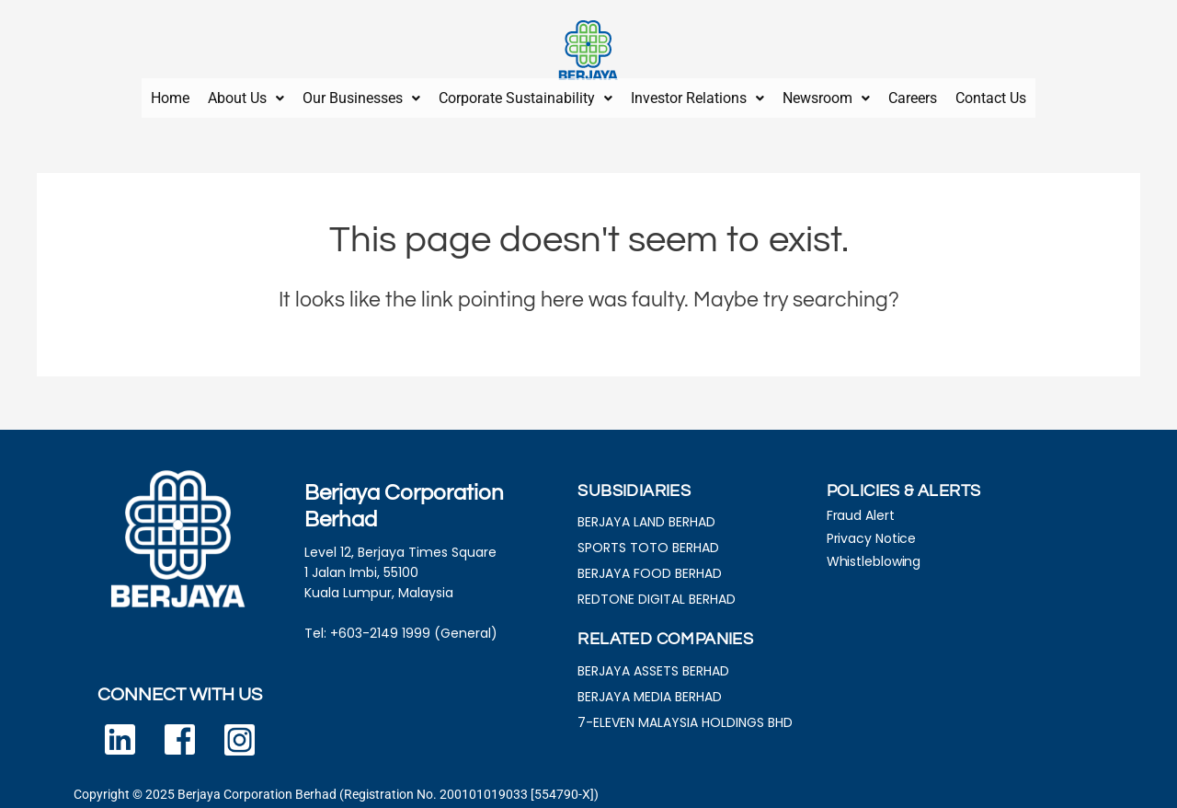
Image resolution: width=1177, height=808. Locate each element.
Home (170, 94)
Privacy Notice (872, 532)
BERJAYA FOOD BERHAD (649, 567)
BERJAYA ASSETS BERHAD (653, 664)
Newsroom (826, 94)
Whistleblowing (874, 555)
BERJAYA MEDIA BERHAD (649, 690)
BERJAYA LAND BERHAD (646, 515)
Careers (912, 94)
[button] (246, 94)
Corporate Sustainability (525, 94)
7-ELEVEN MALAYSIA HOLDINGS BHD (685, 716)
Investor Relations (697, 94)
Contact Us (990, 94)
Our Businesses (361, 94)
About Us (246, 94)
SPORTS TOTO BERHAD (648, 541)
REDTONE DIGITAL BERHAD (656, 592)
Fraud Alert (861, 509)
